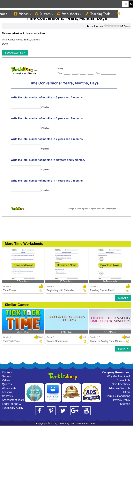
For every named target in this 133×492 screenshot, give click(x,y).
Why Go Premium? (118, 376)
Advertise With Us (119, 388)
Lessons (7, 392)
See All (123, 297)
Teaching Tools (99, 14)
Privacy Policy (121, 400)
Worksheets (69, 14)
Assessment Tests (13, 400)
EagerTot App (11, 403)
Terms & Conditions (118, 396)
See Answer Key (15, 52)
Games (6, 376)
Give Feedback (121, 384)
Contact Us (123, 380)
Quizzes (44, 14)
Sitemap (125, 403)
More (124, 14)
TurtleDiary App (12, 407)
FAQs (126, 392)
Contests (7, 396)
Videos (22, 14)
